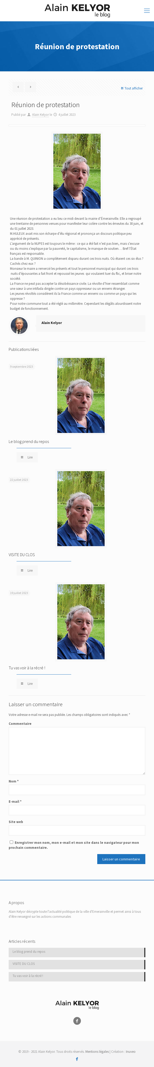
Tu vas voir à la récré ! (27, 667)
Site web (16, 822)
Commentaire (20, 723)
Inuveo (131, 1051)
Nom (14, 781)
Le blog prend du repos (29, 441)
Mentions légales (97, 1051)
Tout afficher (131, 88)
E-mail (15, 801)
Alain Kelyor (40, 114)
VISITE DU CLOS (22, 554)
